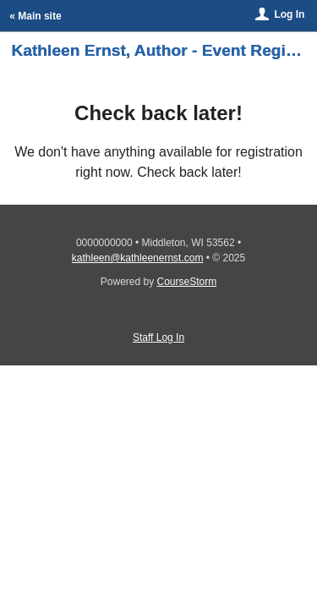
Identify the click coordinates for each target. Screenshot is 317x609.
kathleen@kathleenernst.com (138, 258)
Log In (289, 14)
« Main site (35, 16)
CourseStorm (187, 282)
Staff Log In (158, 337)
